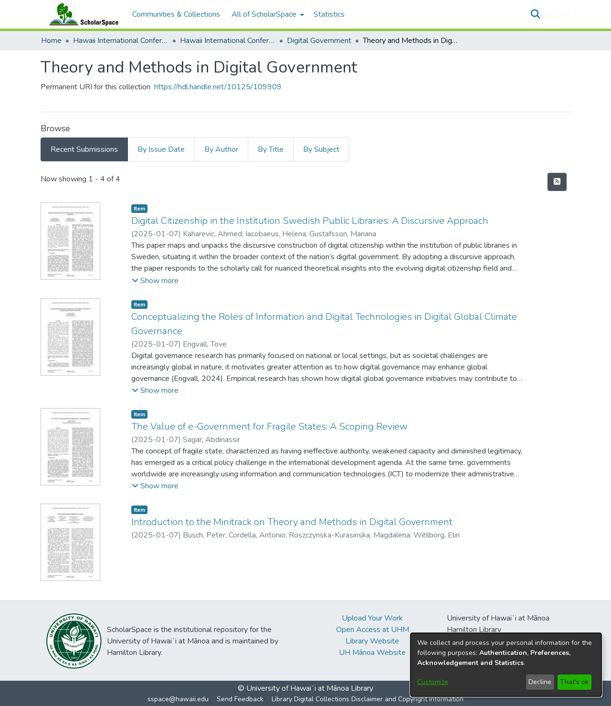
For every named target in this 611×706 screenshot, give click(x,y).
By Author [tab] (221, 149)
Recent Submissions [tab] (84, 149)
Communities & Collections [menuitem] (176, 14)
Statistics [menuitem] (329, 14)
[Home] (82, 14)
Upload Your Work (372, 618)
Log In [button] (555, 14)
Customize (432, 681)
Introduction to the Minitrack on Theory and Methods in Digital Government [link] (292, 522)
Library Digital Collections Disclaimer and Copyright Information (368, 699)
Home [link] (51, 40)
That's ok (574, 681)
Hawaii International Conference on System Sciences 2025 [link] (227, 40)
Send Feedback (240, 699)
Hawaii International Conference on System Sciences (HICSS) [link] (121, 40)
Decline (539, 681)
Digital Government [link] (319, 40)
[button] (535, 14)
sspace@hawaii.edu (178, 699)
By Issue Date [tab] (161, 149)
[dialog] (506, 664)
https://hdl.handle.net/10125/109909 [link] (218, 87)
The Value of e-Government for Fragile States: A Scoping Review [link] (269, 426)
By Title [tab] (271, 149)
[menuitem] (267, 14)
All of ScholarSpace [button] (264, 14)
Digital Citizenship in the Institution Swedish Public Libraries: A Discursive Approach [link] (309, 220)
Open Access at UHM (372, 629)
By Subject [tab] (321, 149)
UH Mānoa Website (372, 652)
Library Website (372, 641)
